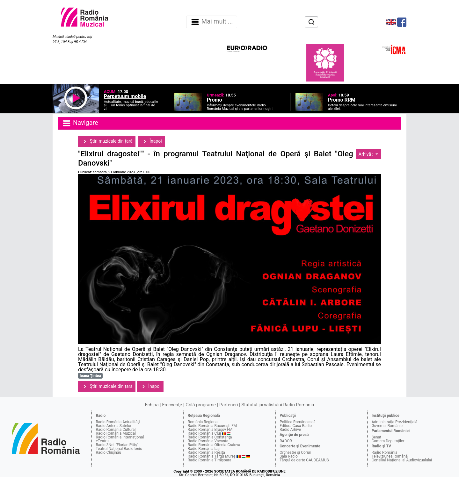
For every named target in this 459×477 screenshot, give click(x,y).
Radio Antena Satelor (113, 426)
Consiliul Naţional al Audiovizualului (402, 460)
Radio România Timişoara (209, 460)
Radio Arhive (290, 429)
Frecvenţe (172, 405)
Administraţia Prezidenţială (395, 422)
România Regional (203, 422)
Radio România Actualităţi (118, 422)
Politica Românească (298, 422)
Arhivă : (367, 154)
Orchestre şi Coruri (295, 452)
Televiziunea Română (390, 456)
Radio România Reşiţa (206, 452)
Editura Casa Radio (296, 426)
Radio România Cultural (115, 429)
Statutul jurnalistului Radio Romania (277, 405)
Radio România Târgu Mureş (212, 456)
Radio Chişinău (108, 452)
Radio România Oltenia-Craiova (214, 445)
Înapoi (151, 141)
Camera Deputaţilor (388, 441)
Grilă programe (201, 405)
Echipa (152, 405)
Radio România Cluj (204, 433)
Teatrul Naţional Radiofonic (119, 448)
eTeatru (102, 441)
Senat (377, 437)
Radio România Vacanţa (208, 441)
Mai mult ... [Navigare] (211, 22)
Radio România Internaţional (120, 437)
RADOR (286, 441)
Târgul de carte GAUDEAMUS (304, 460)
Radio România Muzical (115, 433)
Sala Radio (289, 456)
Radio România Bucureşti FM (212, 426)
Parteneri (228, 405)
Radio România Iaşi (204, 448)
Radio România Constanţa (210, 437)
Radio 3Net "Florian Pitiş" (117, 445)
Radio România (384, 452)
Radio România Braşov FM (210, 429)
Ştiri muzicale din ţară (107, 141)
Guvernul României (388, 426)
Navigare (80, 123)
